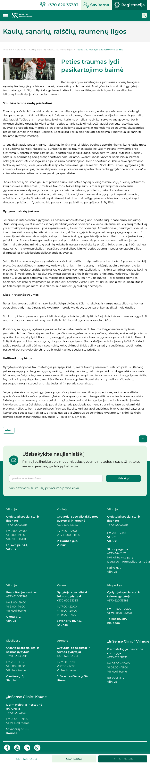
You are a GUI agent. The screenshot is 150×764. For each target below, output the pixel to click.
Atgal (8, 430)
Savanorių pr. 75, (17, 729)
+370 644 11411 (116, 553)
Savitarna (96, 5)
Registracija (129, 5)
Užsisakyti (123, 478)
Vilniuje (11, 509)
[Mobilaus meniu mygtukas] (5, 15)
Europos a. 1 (115, 677)
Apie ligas (20, 49)
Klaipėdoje (114, 585)
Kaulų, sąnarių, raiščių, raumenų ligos (51, 49)
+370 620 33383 (16, 525)
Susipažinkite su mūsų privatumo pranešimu (44, 488)
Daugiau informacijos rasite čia (128, 561)
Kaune (61, 585)
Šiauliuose (13, 640)
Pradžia (7, 49)
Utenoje (62, 640)
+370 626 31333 (117, 657)
